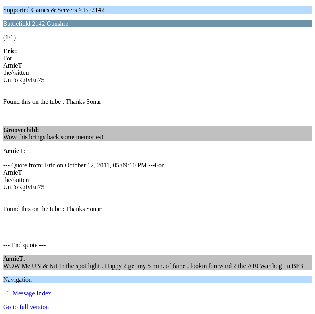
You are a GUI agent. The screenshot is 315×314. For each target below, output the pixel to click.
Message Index (31, 293)
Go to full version (26, 307)
